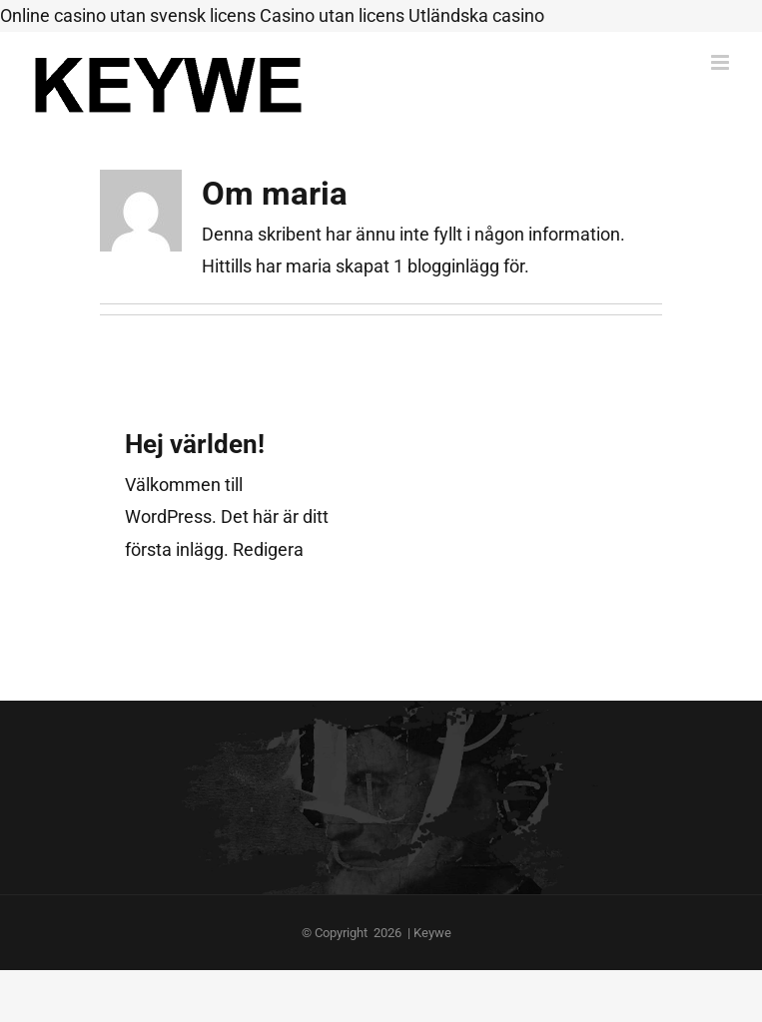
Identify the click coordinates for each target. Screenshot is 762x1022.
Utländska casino (476, 15)
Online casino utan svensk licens (128, 15)
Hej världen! (195, 444)
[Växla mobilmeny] (721, 62)
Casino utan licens (332, 15)
